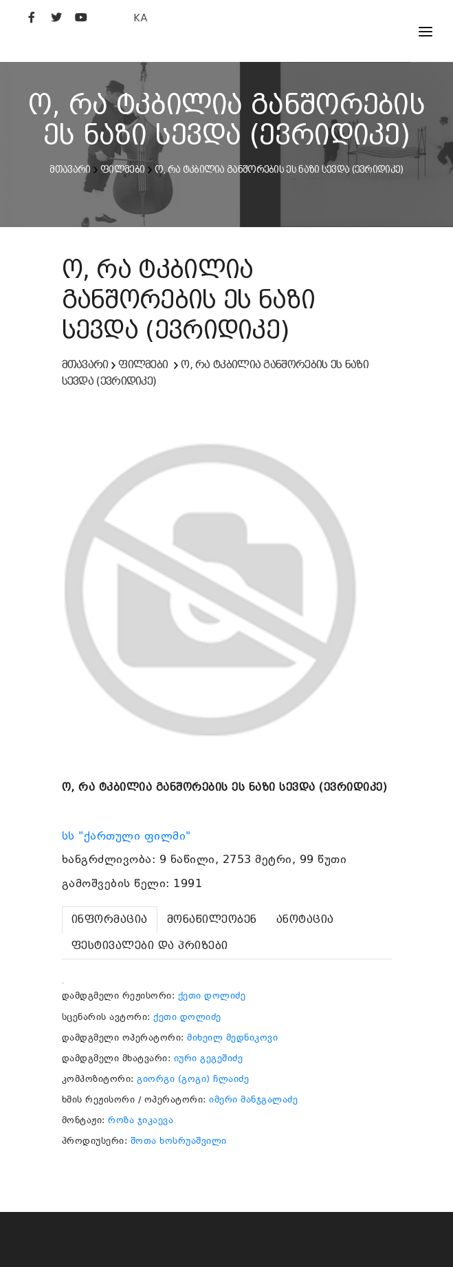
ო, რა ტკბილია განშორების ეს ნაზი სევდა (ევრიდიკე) (279, 169)
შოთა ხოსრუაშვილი (179, 1141)
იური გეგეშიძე (208, 1058)
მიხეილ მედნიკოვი (232, 1037)
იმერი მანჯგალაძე (253, 1099)
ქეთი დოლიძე (212, 995)
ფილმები (122, 169)
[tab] (109, 919)
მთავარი (69, 169)
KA (140, 17)
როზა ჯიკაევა (140, 1120)
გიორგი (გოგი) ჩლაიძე (193, 1079)
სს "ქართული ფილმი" (128, 836)
